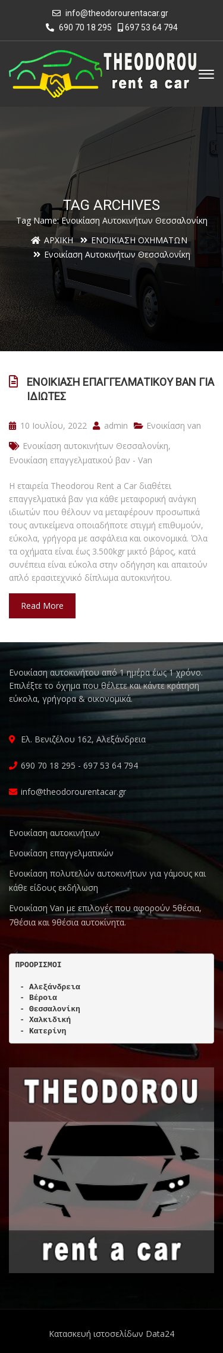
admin (110, 425)
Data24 (160, 1333)
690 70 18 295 (79, 27)
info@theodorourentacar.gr (116, 13)
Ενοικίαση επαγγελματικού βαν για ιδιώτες (120, 389)
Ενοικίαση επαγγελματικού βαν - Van (80, 460)
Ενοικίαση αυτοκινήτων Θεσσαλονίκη (95, 445)
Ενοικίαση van (173, 425)
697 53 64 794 (148, 27)
